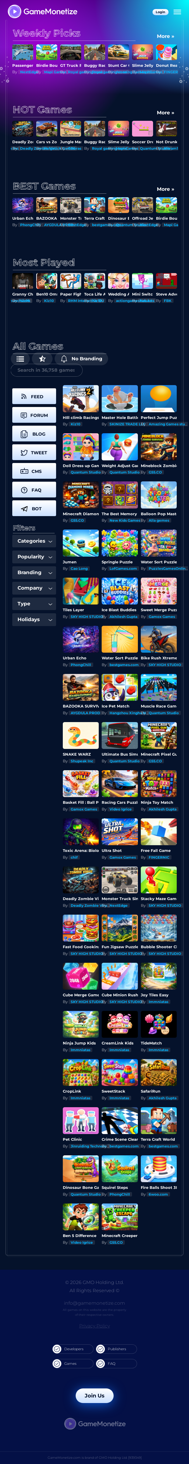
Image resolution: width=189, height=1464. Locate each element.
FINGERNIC (174, 72)
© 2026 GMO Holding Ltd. (94, 1282)
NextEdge (29, 72)
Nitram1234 (174, 148)
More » (165, 36)
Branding (35, 572)
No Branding (81, 358)
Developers (68, 1349)
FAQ (105, 1363)
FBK (167, 300)
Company (35, 588)
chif (74, 857)
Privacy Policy (94, 1326)
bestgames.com (124, 665)
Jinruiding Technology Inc (94, 1146)
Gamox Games (162, 616)
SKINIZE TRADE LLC (127, 424)
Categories (35, 541)
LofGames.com (123, 568)
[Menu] (177, 12)
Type (35, 604)
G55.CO (155, 472)
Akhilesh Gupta (123, 616)
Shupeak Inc (82, 761)
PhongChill (30, 225)
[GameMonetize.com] (42, 12)
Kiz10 (25, 300)
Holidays (35, 619)
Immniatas (158, 1002)
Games (65, 1363)
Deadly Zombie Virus (90, 905)
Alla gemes (159, 520)
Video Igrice (121, 809)
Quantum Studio (86, 472)
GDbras (74, 148)
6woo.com (158, 1194)
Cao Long (79, 568)
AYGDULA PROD (85, 713)
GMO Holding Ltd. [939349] (120, 1458)
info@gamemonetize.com (94, 1303)
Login (160, 12)
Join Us (95, 1396)
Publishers (111, 1349)
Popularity (35, 557)
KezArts (147, 300)
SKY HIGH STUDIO (87, 616)
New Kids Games (125, 520)
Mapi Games (55, 72)
